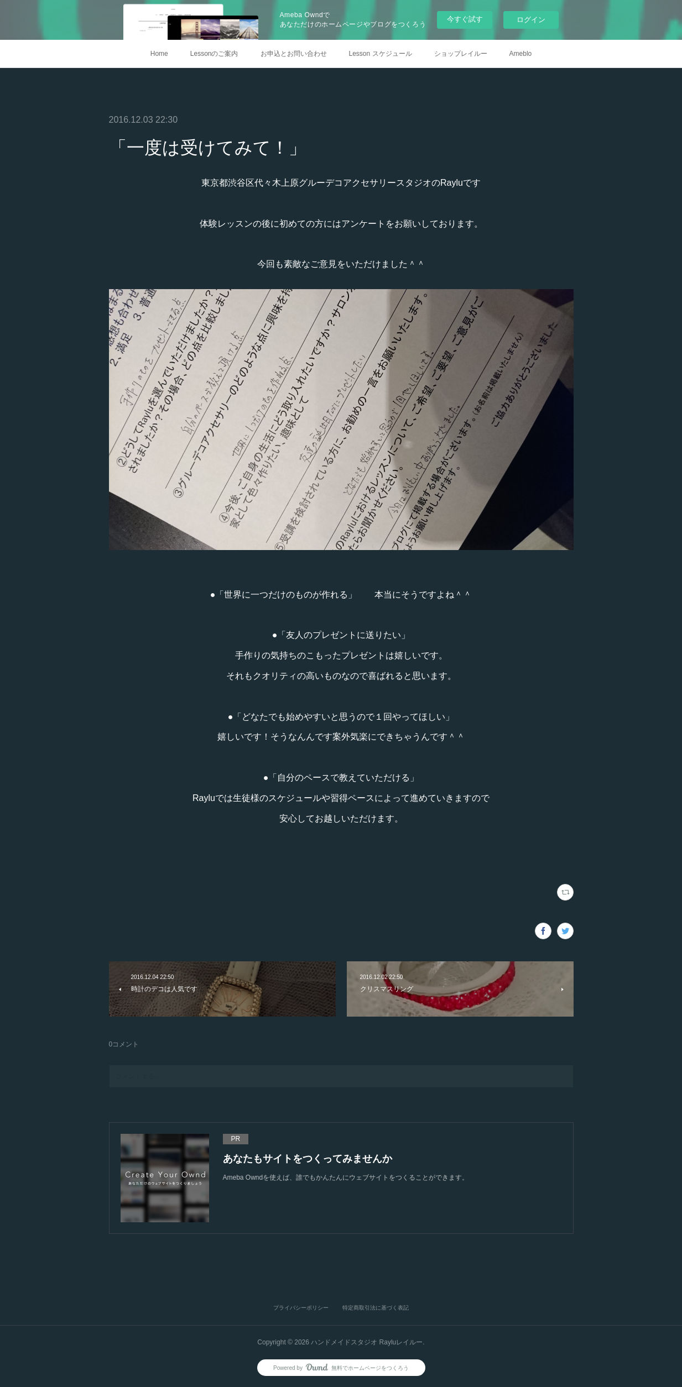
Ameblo (520, 53)
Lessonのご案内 (214, 53)
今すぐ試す (465, 19)
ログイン (531, 19)
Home (159, 53)
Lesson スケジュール (380, 53)
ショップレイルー (460, 53)
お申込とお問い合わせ (294, 53)
